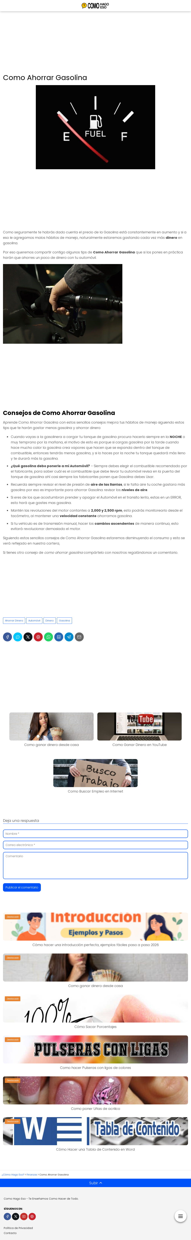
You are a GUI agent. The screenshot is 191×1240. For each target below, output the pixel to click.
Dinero (50, 620)
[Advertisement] (95, 43)
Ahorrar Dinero (14, 620)
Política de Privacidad (18, 1228)
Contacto (10, 1233)
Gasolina (64, 620)
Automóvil (34, 620)
